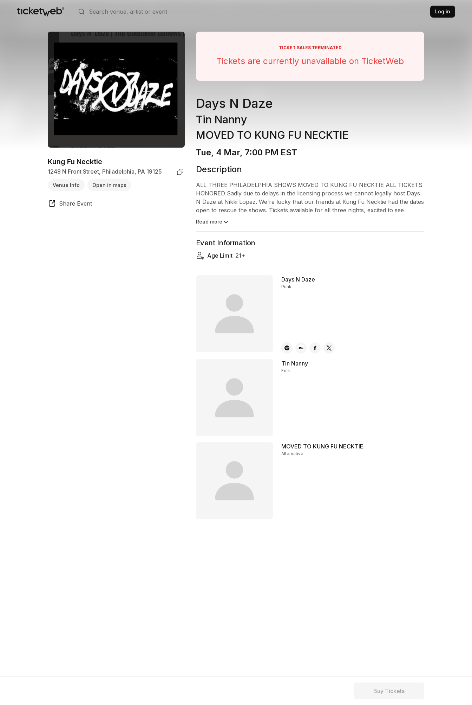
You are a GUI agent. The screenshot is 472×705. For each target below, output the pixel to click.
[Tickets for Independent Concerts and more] (40, 11)
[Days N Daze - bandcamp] (301, 348)
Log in (442, 11)
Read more (212, 222)
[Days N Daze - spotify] (287, 348)
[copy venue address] (180, 171)
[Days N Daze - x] (329, 348)
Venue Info (66, 185)
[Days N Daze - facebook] (315, 348)
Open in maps (109, 185)
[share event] (70, 204)
